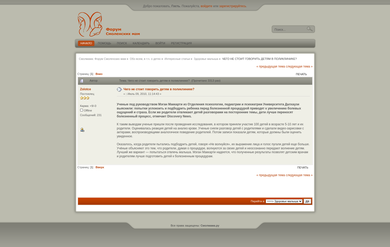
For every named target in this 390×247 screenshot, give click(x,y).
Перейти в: (258, 201)
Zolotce (85, 89)
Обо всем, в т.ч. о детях (145, 58)
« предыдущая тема (271, 66)
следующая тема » (299, 66)
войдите (206, 6)
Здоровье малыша (206, 58)
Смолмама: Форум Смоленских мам (102, 58)
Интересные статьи (177, 58)
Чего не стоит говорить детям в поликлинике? (159, 89)
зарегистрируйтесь (232, 6)
